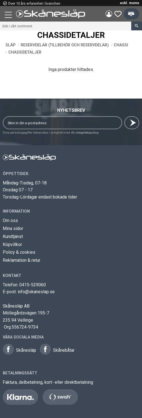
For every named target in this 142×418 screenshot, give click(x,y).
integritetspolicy (87, 132)
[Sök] (136, 26)
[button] (9, 15)
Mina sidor (13, 228)
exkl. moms (129, 3)
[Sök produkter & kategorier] (65, 26)
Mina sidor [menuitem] (109, 13)
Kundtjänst (13, 236)
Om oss (10, 220)
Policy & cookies (19, 252)
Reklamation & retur (21, 260)
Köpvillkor (12, 244)
